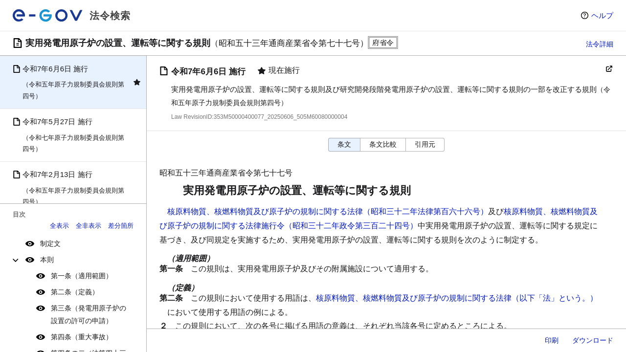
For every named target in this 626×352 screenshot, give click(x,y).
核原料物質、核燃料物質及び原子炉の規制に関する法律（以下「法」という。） (457, 298)
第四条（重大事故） (81, 337)
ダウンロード (592, 340)
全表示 (59, 225)
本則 (47, 260)
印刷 (552, 340)
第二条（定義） (75, 292)
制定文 (50, 243)
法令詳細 (599, 44)
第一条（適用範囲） (81, 276)
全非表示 (88, 225)
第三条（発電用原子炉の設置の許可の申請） (88, 314)
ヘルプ (602, 15)
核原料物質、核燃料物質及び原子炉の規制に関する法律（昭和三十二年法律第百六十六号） (327, 211)
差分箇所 (121, 225)
